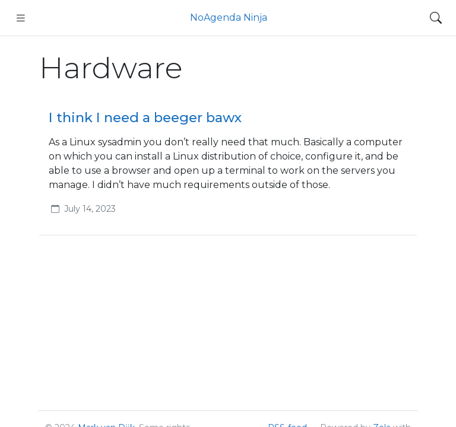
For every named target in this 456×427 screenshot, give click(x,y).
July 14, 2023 (90, 208)
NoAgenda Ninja (228, 17)
